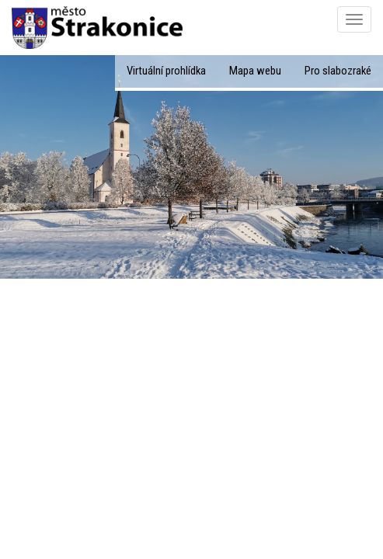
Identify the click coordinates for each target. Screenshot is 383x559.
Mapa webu (255, 71)
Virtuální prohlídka (166, 71)
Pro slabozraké (338, 71)
